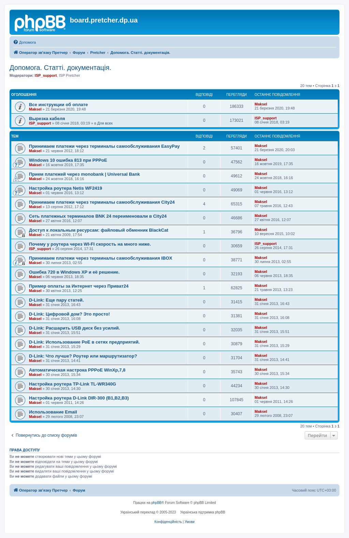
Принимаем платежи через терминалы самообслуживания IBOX (100, 258)
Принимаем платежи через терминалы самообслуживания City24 (102, 202)
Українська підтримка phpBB (202, 512)
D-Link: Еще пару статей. (56, 300)
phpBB (156, 503)
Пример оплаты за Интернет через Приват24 (78, 286)
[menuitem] (24, 42)
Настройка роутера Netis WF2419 (65, 188)
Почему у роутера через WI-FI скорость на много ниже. (90, 244)
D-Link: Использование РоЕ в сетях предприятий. (84, 342)
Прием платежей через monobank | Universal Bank (84, 174)
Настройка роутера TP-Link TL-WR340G (72, 384)
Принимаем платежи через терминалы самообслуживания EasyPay (104, 146)
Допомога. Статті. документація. (60, 67)
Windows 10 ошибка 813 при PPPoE (68, 160)
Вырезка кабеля (47, 118)
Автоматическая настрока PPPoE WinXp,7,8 (77, 370)
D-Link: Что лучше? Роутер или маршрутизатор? (83, 356)
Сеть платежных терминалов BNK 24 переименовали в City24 (98, 216)
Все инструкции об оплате (58, 104)
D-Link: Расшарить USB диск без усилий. (74, 328)
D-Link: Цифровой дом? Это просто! (69, 314)
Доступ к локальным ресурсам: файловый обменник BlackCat (98, 230)
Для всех (104, 123)
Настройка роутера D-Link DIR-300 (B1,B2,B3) (79, 398)
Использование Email (53, 412)
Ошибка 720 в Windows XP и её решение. (74, 272)
